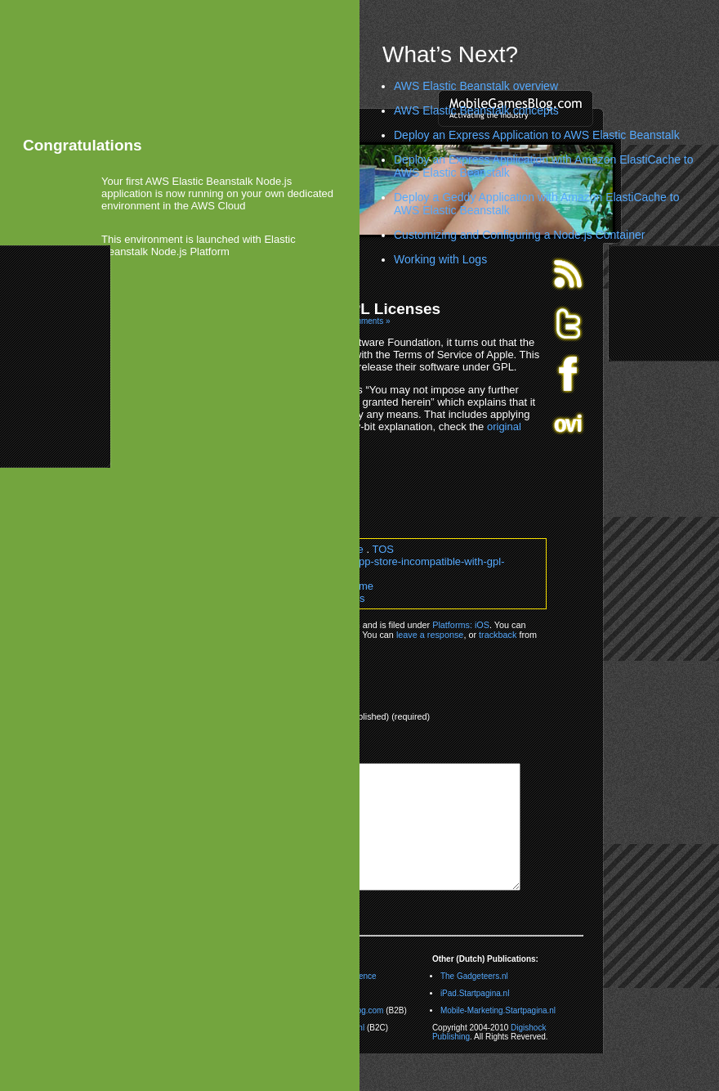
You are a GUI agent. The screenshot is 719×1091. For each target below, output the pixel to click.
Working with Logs (440, 259)
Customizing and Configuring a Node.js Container (519, 234)
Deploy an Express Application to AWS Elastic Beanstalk (537, 134)
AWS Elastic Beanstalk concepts (476, 110)
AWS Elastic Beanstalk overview (476, 85)
